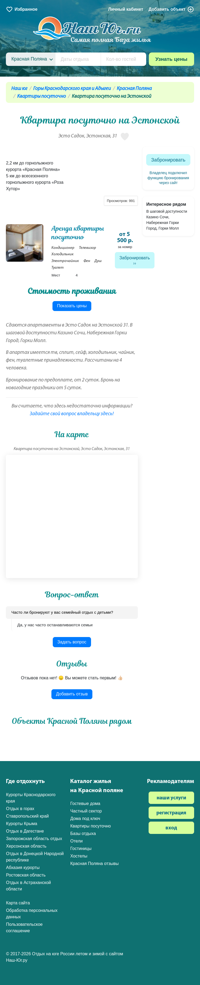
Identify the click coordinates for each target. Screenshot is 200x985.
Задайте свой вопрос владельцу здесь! (72, 414)
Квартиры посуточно (41, 96)
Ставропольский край (27, 816)
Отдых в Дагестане (25, 831)
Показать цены (72, 306)
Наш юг (19, 88)
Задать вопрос (71, 642)
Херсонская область (26, 846)
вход (171, 828)
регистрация (171, 813)
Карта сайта (18, 903)
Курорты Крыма (21, 823)
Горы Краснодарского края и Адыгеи (72, 88)
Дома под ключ (85, 818)
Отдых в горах (20, 808)
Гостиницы (80, 848)
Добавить (171, 9)
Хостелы (78, 856)
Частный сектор (86, 811)
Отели (76, 841)
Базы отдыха (83, 833)
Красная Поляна (134, 88)
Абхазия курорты (22, 867)
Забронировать (134, 258)
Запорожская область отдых (34, 838)
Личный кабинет (125, 9)
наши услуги (171, 798)
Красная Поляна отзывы (94, 863)
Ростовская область (26, 875)
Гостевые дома (85, 803)
